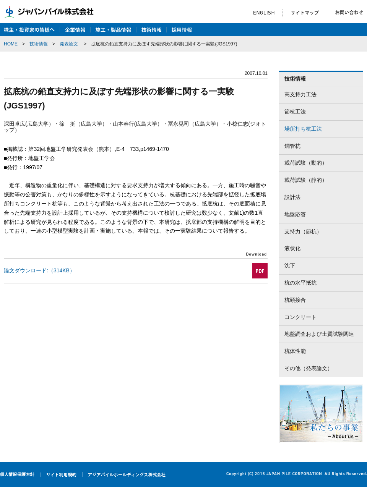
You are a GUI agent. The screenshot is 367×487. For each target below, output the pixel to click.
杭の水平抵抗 (300, 283)
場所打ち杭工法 (303, 129)
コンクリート (300, 317)
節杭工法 (295, 111)
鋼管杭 (292, 146)
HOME (11, 44)
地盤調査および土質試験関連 (319, 334)
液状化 (292, 248)
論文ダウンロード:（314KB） (39, 270)
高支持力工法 (300, 94)
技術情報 (38, 44)
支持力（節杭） (303, 231)
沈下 (289, 265)
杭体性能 (295, 351)
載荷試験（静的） (305, 180)
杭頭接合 (295, 300)
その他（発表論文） (308, 368)
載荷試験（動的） (305, 163)
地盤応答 (295, 214)
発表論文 (69, 44)
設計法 (292, 197)
